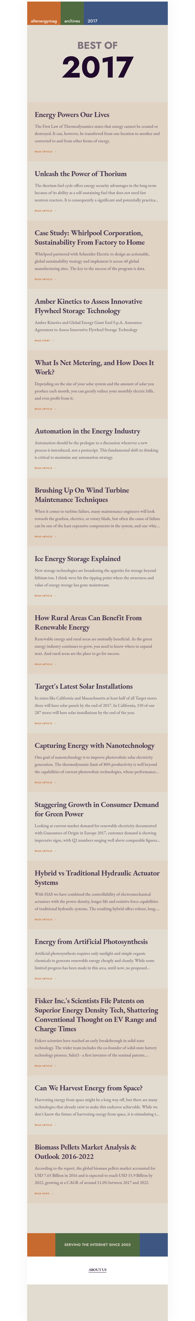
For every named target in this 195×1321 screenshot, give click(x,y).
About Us (97, 1306)
